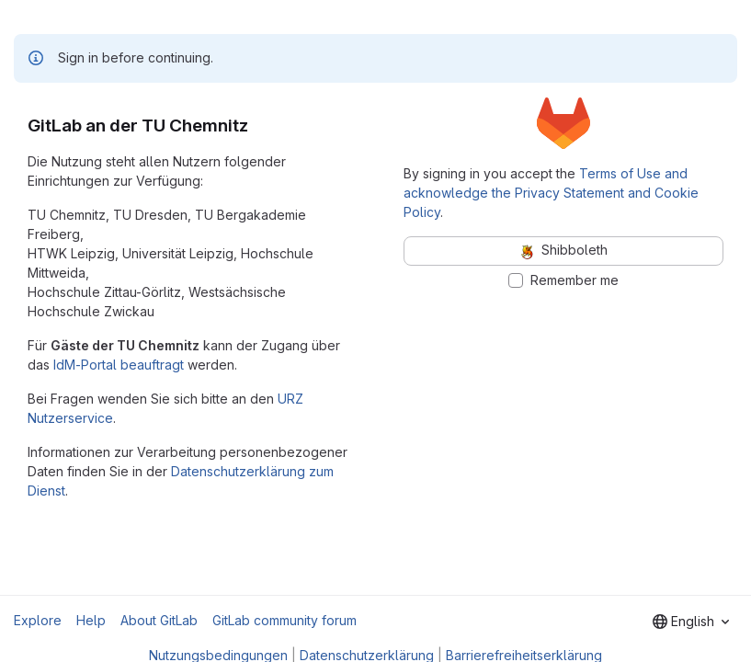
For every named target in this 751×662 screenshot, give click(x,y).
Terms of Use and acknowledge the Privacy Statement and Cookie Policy (551, 193)
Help (91, 620)
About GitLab (159, 620)
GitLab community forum (284, 620)
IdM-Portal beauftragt (118, 364)
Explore (38, 620)
